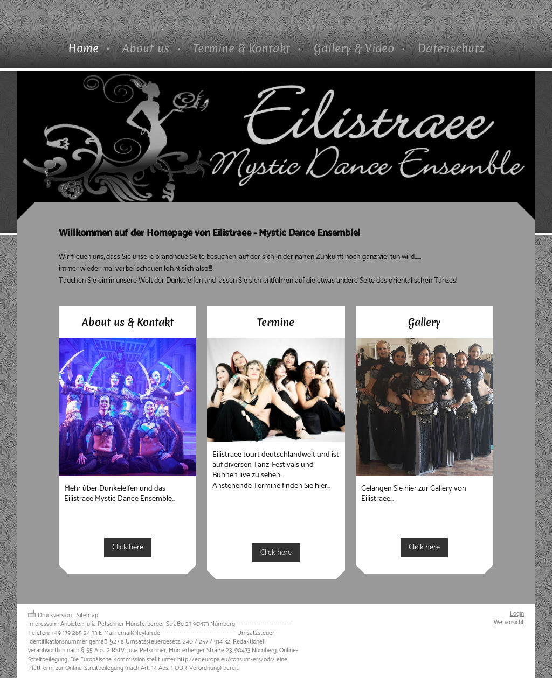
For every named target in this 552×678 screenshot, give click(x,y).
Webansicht (509, 622)
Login (517, 614)
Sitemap (87, 615)
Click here (127, 547)
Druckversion (50, 615)
